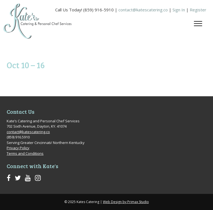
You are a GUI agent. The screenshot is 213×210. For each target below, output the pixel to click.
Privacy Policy (18, 147)
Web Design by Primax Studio (126, 201)
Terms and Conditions (25, 153)
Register (198, 9)
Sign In (179, 9)
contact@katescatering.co (143, 9)
